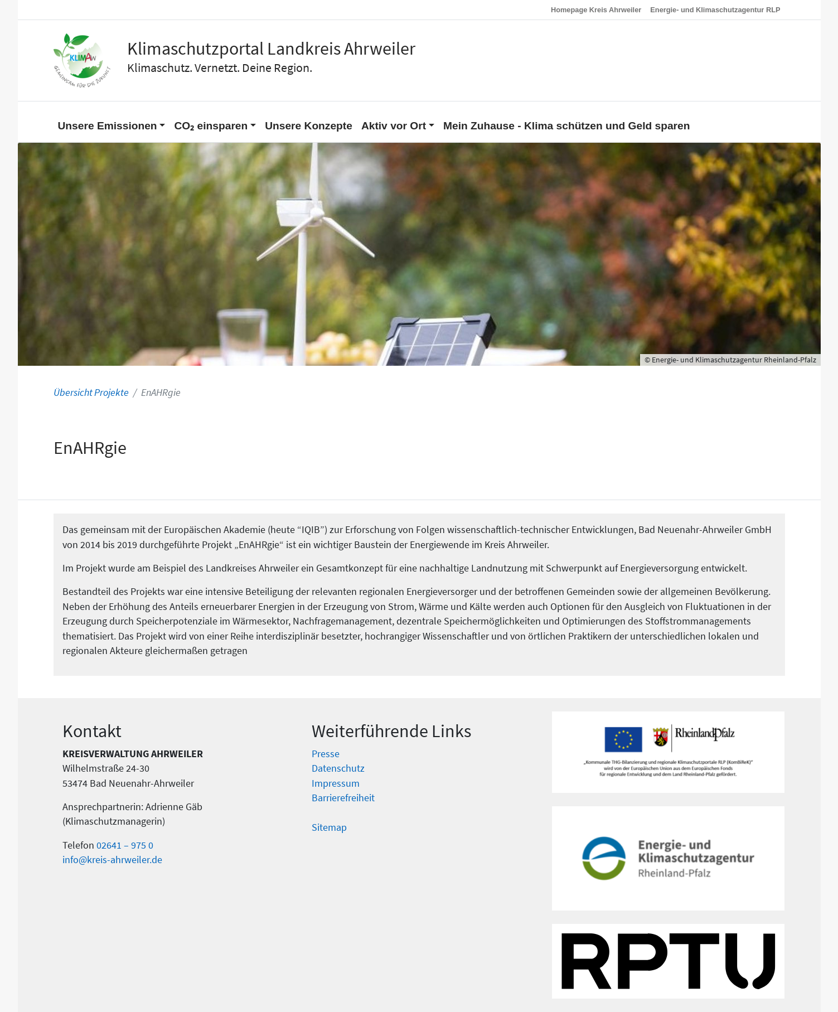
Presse (326, 754)
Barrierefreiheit (343, 798)
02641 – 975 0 (124, 845)
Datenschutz (338, 768)
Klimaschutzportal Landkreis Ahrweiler (271, 48)
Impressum (336, 783)
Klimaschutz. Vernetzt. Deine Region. (219, 67)
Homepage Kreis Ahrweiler (596, 10)
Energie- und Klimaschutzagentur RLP (715, 10)
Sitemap (329, 827)
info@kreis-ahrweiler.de (112, 860)
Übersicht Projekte (91, 392)
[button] (112, 121)
